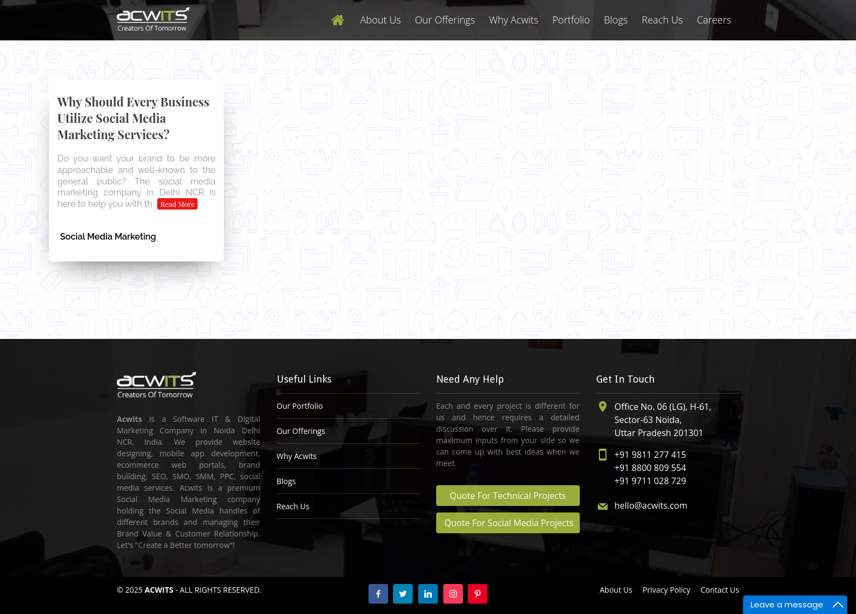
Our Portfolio (300, 406)
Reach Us (662, 19)
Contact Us (719, 590)
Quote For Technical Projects (508, 496)
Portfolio (571, 19)
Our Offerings (445, 19)
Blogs (616, 19)
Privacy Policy (666, 590)
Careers (714, 19)
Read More (177, 203)
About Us (380, 19)
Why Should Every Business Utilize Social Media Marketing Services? (133, 117)
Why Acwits (513, 19)
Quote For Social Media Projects (509, 523)
